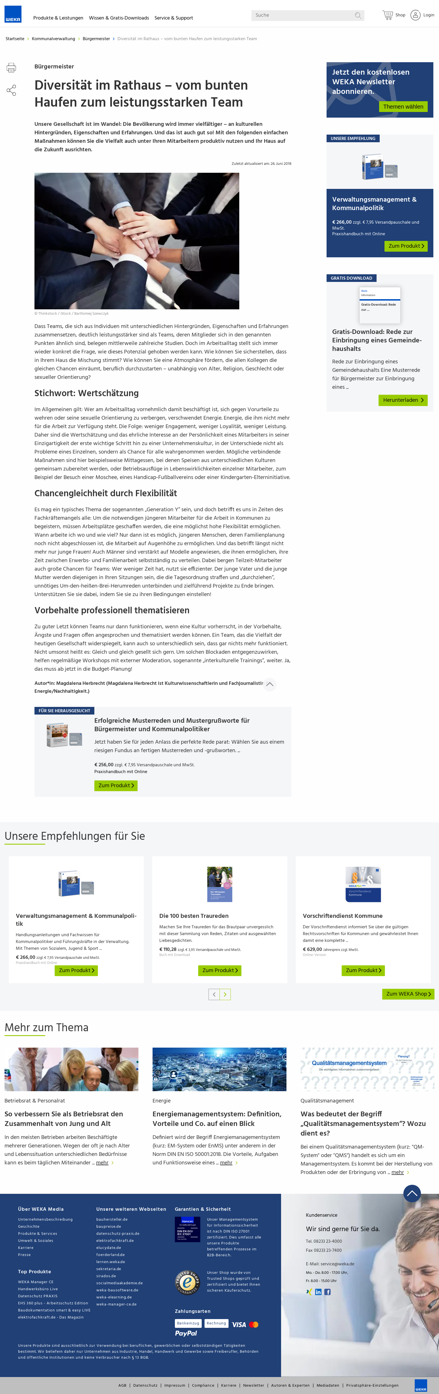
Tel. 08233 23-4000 (324, 1241)
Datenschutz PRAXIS (38, 1296)
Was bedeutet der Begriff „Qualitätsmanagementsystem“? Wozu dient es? (363, 1124)
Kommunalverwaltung (54, 39)
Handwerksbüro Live (38, 1289)
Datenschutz (145, 1385)
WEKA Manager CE (36, 1282)
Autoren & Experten (290, 1385)
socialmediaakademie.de (119, 1283)
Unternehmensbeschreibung (45, 1220)
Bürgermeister (97, 39)
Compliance (203, 1385)
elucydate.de (108, 1248)
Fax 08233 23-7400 (324, 1250)
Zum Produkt (407, 246)
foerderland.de (110, 1255)
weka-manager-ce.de (116, 1304)
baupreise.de (108, 1227)
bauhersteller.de (112, 1220)
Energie (162, 1101)
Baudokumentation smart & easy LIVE (54, 1310)
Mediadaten (328, 1385)
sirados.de (106, 1276)
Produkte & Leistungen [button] (58, 19)
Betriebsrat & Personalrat (35, 1101)
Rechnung (216, 1323)
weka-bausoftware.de (117, 1290)
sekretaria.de (108, 1269)
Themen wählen (403, 106)
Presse (24, 1255)
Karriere (25, 1248)
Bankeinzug (188, 1323)
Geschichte (29, 1227)
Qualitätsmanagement (327, 1101)
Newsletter (253, 1385)
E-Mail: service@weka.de (330, 1264)
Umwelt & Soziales (35, 1241)
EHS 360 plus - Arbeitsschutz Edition (53, 1303)
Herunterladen (404, 400)
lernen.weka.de (110, 1262)
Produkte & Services (37, 1234)
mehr (106, 1163)
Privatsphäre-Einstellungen (372, 1385)
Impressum (174, 1385)
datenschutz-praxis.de (118, 1234)
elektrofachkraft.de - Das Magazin (51, 1317)
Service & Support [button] (174, 19)
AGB (122, 1385)
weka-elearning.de (114, 1297)
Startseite (15, 39)
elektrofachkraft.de (115, 1241)
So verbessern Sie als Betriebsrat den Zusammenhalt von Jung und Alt (64, 1119)
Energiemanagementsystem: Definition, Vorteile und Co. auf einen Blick (217, 1119)
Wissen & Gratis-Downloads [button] (119, 19)
